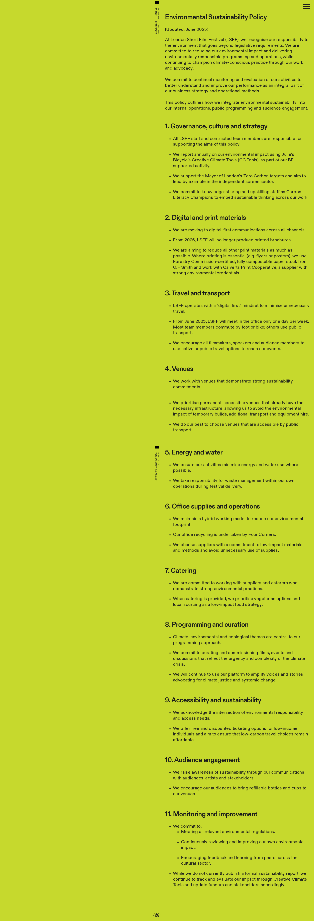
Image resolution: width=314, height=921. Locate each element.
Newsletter (158, 459)
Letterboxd (156, 27)
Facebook (158, 29)
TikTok (156, 12)
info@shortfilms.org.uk (156, 467)
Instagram (158, 14)
